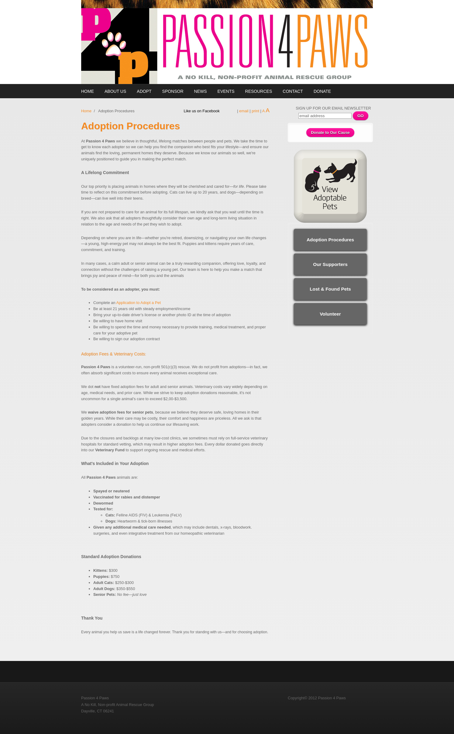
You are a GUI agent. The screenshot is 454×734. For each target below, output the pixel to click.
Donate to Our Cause (330, 132)
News (200, 91)
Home (87, 91)
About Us (115, 91)
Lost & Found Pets (330, 289)
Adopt (144, 91)
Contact (293, 91)
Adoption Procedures (330, 239)
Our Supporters (330, 264)
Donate (322, 91)
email (244, 111)
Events (226, 91)
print (255, 111)
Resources (258, 91)
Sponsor (173, 91)
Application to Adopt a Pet (138, 302)
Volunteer (330, 313)
